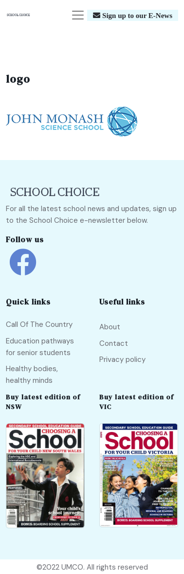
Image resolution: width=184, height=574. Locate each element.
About (109, 327)
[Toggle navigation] (78, 15)
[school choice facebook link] (23, 269)
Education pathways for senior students (40, 347)
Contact (113, 343)
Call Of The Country (39, 324)
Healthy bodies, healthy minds (32, 374)
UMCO (72, 567)
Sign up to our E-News (136, 15)
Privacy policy (122, 359)
